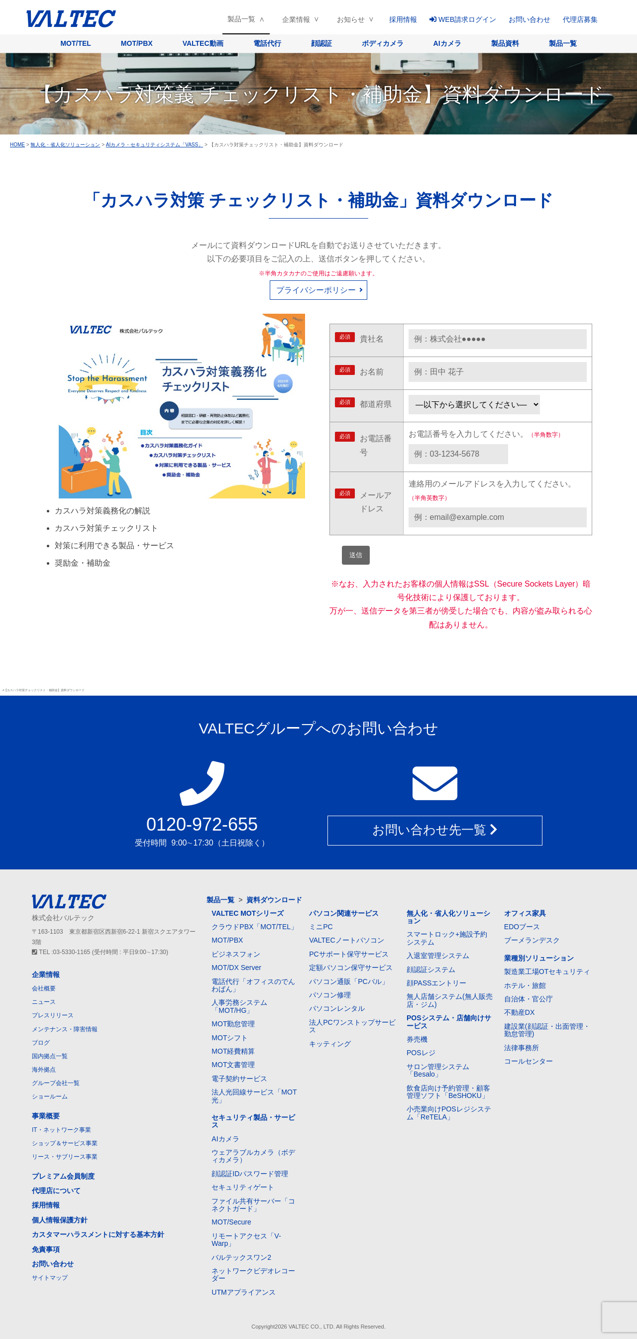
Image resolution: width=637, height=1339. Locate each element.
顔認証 (321, 43)
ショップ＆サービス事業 (65, 1143)
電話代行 (267, 43)
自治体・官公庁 (528, 999)
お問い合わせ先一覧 (435, 830)
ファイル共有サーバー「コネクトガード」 (253, 1205)
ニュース (44, 1001)
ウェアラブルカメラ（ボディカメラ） (253, 1156)
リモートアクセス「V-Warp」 (246, 1239)
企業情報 (296, 19)
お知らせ (351, 19)
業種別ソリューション (539, 958)
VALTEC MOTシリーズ (248, 913)
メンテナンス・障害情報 (65, 1029)
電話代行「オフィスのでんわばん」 (253, 985)
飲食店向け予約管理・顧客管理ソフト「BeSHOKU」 (448, 1091)
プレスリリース (53, 1015)
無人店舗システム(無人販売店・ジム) (450, 1000)
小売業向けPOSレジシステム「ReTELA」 (449, 1112)
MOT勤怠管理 (233, 1024)
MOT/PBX (137, 43)
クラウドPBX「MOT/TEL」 (255, 927)
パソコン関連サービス (344, 913)
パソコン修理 (330, 995)
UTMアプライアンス (243, 1292)
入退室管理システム (438, 956)
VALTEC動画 (203, 43)
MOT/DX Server (236, 968)
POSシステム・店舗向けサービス (449, 1021)
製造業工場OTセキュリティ (547, 971)
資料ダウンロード (274, 900)
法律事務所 (521, 1048)
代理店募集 (580, 19)
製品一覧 (241, 19)
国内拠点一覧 (50, 1056)
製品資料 (505, 43)
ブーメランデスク (532, 940)
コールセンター (528, 1061)
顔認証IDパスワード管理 (250, 1174)
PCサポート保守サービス (348, 954)
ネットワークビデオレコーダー (253, 1274)
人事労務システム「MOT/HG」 (239, 1006)
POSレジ (421, 1053)
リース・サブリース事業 (65, 1156)
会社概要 (44, 988)
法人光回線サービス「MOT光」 (254, 1095)
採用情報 (403, 19)
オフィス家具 (525, 913)
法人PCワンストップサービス (352, 1026)
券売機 (417, 1039)
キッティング (330, 1044)
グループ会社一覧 (56, 1083)
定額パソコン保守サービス (351, 968)
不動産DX (519, 1012)
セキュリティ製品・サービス (253, 1121)
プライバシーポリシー (316, 290)
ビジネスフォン (236, 954)
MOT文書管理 (233, 1065)
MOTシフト (230, 1038)
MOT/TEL (75, 43)
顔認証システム (431, 970)
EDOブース (522, 927)
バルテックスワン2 (241, 1257)
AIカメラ (447, 43)
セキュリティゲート (243, 1187)
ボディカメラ (383, 43)
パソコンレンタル (337, 1008)
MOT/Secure (231, 1222)
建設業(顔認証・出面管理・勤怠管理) (547, 1030)
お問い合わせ (529, 19)
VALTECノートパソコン (346, 940)
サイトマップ (50, 1277)
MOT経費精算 (233, 1051)
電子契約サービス (239, 1079)
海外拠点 (44, 1069)
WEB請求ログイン (462, 19)
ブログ (41, 1042)
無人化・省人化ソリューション (448, 917)
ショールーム (50, 1096)
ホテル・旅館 (525, 985)
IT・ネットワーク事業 (61, 1129)
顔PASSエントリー (436, 983)
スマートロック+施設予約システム (447, 938)
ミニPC (320, 927)
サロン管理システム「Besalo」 (438, 1070)
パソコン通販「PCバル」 (348, 981)
